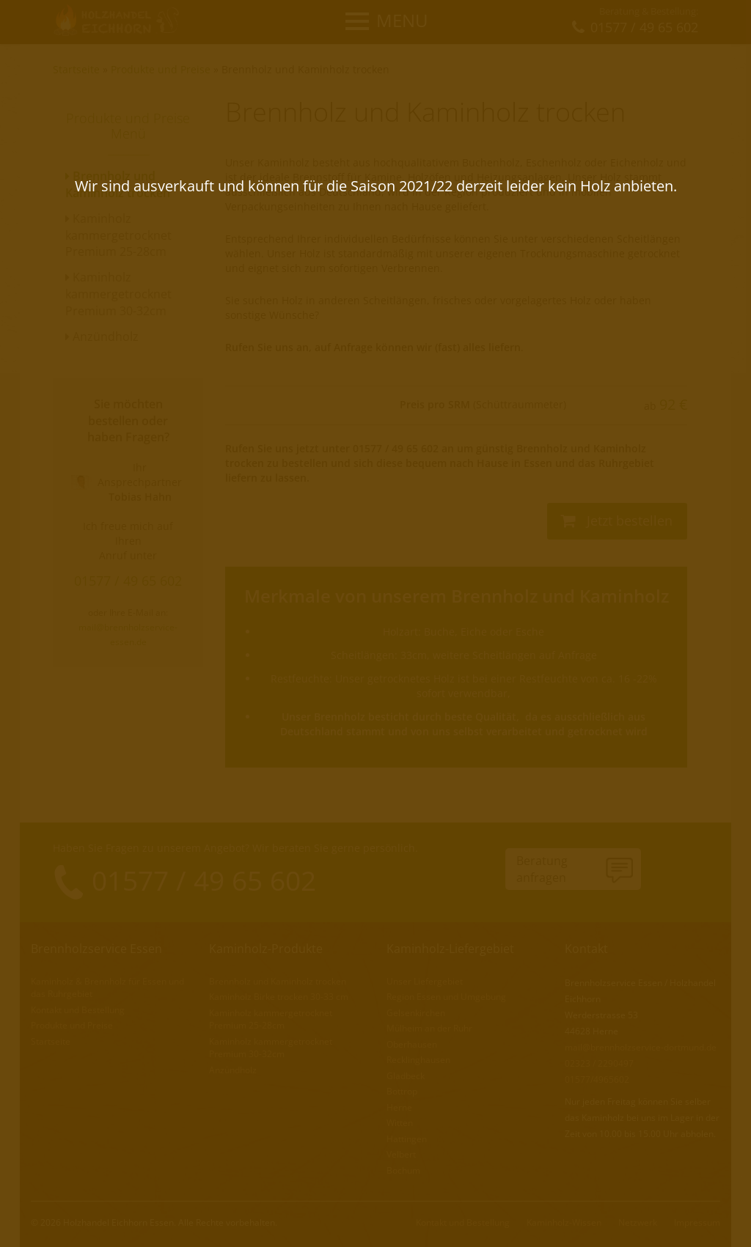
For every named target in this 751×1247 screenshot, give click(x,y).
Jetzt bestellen (616, 520)
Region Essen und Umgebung (446, 996)
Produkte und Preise (160, 69)
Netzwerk (637, 1218)
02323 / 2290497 (599, 1062)
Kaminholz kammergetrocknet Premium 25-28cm (118, 235)
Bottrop (402, 1089)
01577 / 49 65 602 (128, 580)
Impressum (697, 1218)
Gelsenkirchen (416, 1011)
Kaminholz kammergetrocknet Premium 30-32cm (118, 294)
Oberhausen (412, 1042)
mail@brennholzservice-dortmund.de (641, 1046)
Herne (399, 1104)
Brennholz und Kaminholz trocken (305, 69)
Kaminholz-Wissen (564, 1218)
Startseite (76, 69)
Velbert (401, 1150)
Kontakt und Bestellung (78, 1008)
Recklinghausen (418, 1057)
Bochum (403, 1166)
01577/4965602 (597, 1079)
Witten (400, 1120)
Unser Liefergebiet (425, 980)
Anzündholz (102, 336)
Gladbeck (406, 1073)
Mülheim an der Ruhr (429, 1026)
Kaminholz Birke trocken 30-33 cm (278, 996)
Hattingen (407, 1135)
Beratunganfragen (542, 869)
